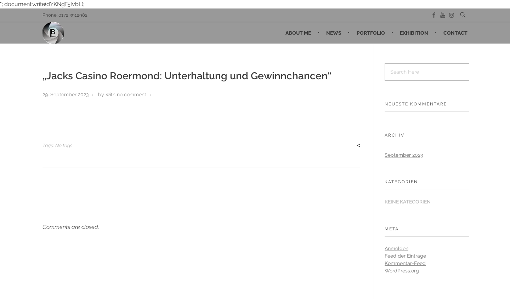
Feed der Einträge (405, 256)
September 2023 (404, 155)
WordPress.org (402, 271)
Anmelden (396, 248)
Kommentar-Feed (405, 263)
